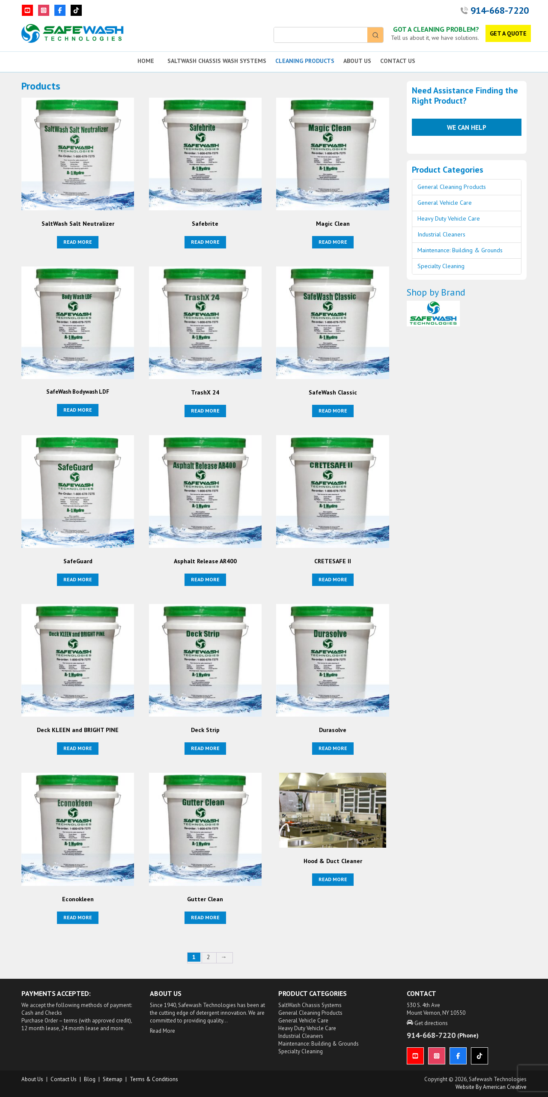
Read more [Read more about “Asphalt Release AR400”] (205, 579)
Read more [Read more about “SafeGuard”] (77, 579)
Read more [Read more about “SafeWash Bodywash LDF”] (77, 410)
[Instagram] (44, 10)
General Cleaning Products (451, 187)
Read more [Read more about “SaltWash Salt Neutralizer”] (77, 242)
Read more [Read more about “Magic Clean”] (333, 242)
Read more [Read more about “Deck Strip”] (205, 748)
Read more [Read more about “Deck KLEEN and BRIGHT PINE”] (77, 748)
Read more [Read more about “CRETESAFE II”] (333, 579)
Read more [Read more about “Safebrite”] (205, 242)
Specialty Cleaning (441, 266)
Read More (162, 1030)
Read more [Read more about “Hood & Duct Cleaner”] (333, 879)
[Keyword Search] (320, 34)
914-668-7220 (500, 10)
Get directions (427, 1023)
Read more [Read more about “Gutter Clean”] (205, 917)
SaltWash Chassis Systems (310, 1005)
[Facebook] (60, 10)
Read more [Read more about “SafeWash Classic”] (333, 410)
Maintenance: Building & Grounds (460, 250)
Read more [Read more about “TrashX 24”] (205, 410)
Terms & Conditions (154, 1079)
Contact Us (64, 1079)
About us (32, 1079)
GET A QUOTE (508, 33)
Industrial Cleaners (441, 234)
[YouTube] (27, 10)
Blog (89, 1079)
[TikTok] (76, 10)
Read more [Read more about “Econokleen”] (77, 917)
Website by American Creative (491, 1087)
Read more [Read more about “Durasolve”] (333, 748)
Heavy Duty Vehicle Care (448, 218)
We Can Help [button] (466, 127)
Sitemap (112, 1079)
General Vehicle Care (444, 202)
